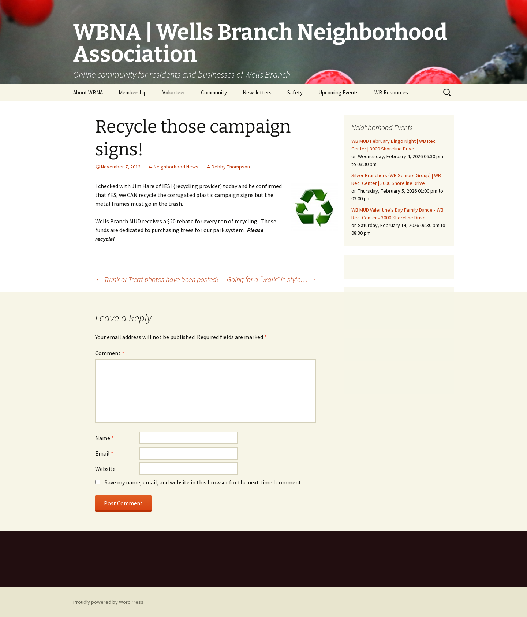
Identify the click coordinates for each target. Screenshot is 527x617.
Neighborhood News (176, 166)
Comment (109, 353)
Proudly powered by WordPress (108, 602)
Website (105, 468)
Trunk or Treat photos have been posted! (156, 279)
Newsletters (257, 92)
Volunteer (173, 92)
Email (104, 453)
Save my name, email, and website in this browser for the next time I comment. (203, 482)
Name (104, 438)
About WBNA (88, 92)
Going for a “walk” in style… (271, 279)
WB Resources (391, 92)
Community (214, 92)
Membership (133, 92)
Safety (295, 92)
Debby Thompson (231, 166)
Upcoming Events (338, 92)
